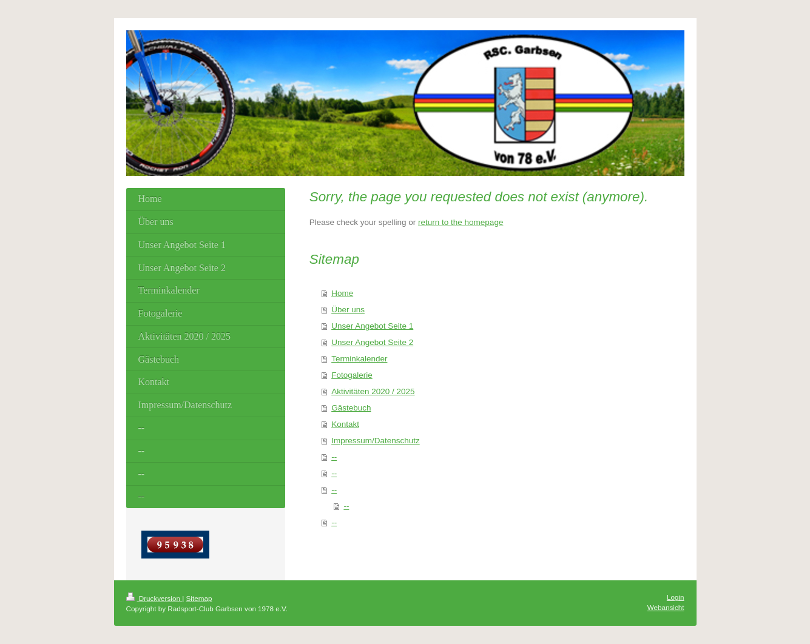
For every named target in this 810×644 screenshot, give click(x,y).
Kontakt (345, 424)
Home (342, 293)
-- (334, 456)
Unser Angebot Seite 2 (372, 342)
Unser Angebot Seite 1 (372, 325)
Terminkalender (359, 358)
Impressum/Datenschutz (375, 440)
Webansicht (665, 607)
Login (675, 597)
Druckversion (154, 598)
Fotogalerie (352, 375)
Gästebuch (351, 407)
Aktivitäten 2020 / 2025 (372, 391)
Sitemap (199, 598)
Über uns (348, 309)
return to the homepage (460, 222)
